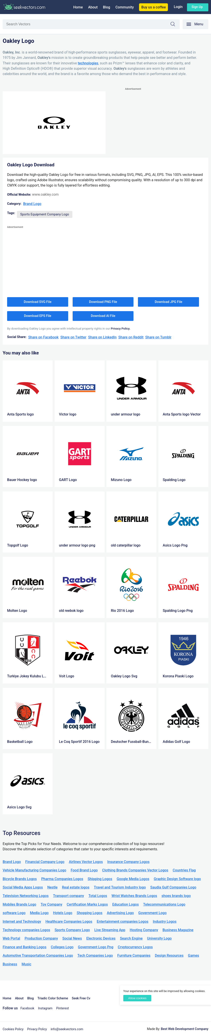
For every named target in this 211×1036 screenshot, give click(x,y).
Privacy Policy (37, 1029)
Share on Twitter (73, 337)
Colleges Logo (62, 947)
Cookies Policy (13, 1029)
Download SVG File (38, 302)
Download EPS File (37, 316)
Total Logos (97, 896)
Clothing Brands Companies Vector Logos (135, 870)
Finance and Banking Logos (24, 947)
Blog (106, 7)
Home (78, 7)
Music (26, 964)
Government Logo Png (95, 947)
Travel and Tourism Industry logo (120, 887)
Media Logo (39, 913)
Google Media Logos (133, 879)
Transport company (68, 896)
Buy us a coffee (153, 7)
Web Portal (11, 938)
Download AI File (103, 316)
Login (178, 7)
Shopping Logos (89, 913)
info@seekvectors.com (67, 1029)
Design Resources (169, 955)
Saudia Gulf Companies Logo (173, 887)
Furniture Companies (133, 955)
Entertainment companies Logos (122, 921)
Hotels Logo (62, 913)
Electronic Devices (100, 938)
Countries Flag (184, 870)
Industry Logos (165, 921)
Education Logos (125, 904)
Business (10, 964)
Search (175, 25)
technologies (88, 63)
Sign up (197, 7)
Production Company (41, 938)
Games (193, 955)
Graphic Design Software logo (177, 879)
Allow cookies (137, 998)
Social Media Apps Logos (23, 887)
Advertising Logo (120, 913)
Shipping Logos (100, 879)
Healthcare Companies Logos (69, 921)
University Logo (159, 938)
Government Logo (152, 913)
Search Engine (131, 938)
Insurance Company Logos (128, 862)
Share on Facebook (43, 337)
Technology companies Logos (26, 930)
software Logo (14, 913)
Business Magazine (178, 930)
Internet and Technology (22, 921)
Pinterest (62, 1008)
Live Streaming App (109, 930)
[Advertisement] (166, 122)
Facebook (27, 1008)
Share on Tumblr (158, 337)
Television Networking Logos (26, 896)
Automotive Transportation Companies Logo (38, 955)
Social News (72, 938)
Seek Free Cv (81, 998)
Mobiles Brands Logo (19, 904)
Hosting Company (144, 930)
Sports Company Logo (72, 930)
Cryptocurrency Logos (135, 947)
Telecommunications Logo (164, 904)
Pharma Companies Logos (62, 879)
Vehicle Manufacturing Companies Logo (34, 870)
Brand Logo (32, 204)
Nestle (52, 887)
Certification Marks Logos (87, 904)
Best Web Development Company (184, 1029)
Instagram (45, 1008)
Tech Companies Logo (95, 955)
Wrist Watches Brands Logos (134, 896)
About (93, 7)
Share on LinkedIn (102, 337)
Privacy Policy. (120, 328)
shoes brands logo (176, 896)
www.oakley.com (45, 194)
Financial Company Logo (44, 862)
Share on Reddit (130, 337)
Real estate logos (76, 887)
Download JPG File (168, 302)
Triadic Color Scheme (53, 998)
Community (124, 7)
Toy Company (51, 904)
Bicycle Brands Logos (20, 879)
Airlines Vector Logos (86, 862)
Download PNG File (103, 302)
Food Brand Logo (84, 870)
